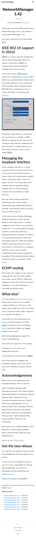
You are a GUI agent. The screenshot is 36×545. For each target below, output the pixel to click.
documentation (16, 348)
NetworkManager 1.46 (11, 504)
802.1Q (4, 328)
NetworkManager (8, 2)
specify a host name (25, 299)
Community (18, 530)
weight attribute (27, 273)
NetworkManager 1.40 (11, 509)
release (9, 487)
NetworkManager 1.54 (11, 495)
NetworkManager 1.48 (11, 502)
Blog (18, 533)
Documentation (18, 527)
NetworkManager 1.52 (11, 497)
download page (7, 474)
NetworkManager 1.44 (11, 507)
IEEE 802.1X (24, 77)
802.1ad (5, 322)
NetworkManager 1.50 (11, 500)
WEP (4, 356)
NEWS (23, 364)
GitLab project (18, 440)
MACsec (5, 95)
